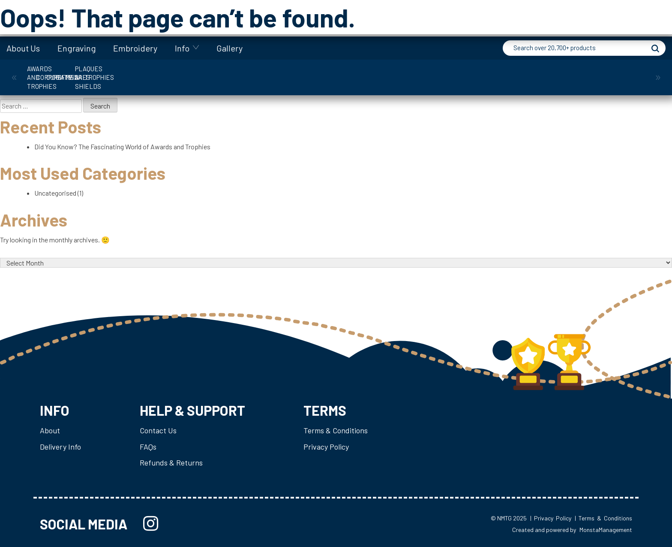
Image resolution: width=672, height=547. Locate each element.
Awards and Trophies (61, 73)
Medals (375, 73)
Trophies (532, 73)
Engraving (76, 48)
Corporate (139, 73)
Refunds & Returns (171, 462)
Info (182, 48)
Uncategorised (55, 193)
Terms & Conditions (335, 430)
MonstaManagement (605, 529)
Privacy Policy (326, 446)
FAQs (148, 446)
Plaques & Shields (453, 73)
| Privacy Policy (550, 518)
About (50, 430)
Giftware (296, 73)
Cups (218, 73)
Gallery (229, 48)
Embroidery (135, 48)
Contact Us (158, 430)
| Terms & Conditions (603, 518)
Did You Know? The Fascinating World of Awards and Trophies (122, 146)
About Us (23, 48)
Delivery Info (60, 446)
